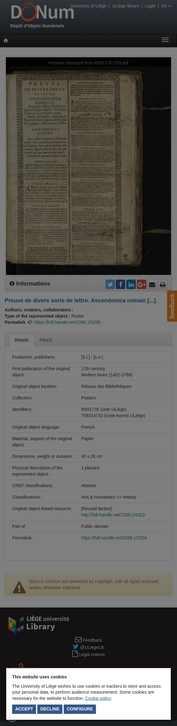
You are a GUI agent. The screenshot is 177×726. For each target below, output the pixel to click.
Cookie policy (98, 698)
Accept (24, 708)
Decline (49, 708)
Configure (80, 708)
